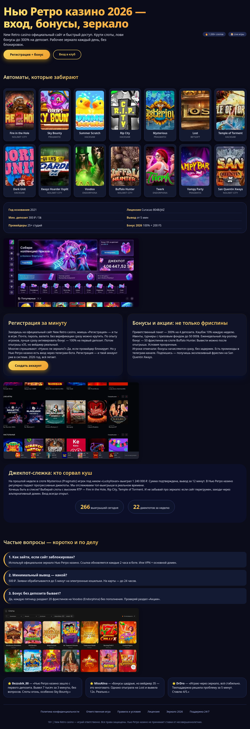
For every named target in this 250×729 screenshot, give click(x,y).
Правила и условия (129, 711)
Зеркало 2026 (174, 711)
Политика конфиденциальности (60, 711)
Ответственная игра (98, 711)
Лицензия (154, 711)
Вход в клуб (67, 54)
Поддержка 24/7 (199, 711)
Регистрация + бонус (26, 54)
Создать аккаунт (28, 365)
